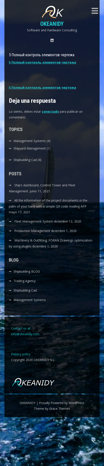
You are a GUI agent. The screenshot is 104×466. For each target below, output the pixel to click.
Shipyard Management (29, 148)
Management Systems (29, 141)
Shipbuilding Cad (25, 160)
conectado (50, 111)
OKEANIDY (52, 24)
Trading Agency (24, 281)
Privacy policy (20, 354)
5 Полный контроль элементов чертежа (42, 62)
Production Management (32, 231)
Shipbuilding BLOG (26, 271)
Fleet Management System (33, 221)
